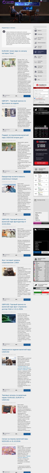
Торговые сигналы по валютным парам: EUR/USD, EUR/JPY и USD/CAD (24, 368)
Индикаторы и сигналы (41, 52)
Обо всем (40, 76)
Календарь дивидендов (40, 72)
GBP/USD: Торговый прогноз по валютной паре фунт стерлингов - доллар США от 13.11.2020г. (14, 307)
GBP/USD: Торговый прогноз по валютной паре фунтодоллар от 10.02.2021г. (14, 221)
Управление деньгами (40, 67)
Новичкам (40, 34)
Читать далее (27, 96)
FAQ (39, 79)
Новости (39, 30)
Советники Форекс (40, 57)
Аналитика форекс (40, 62)
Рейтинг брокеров (41, 42)
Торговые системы (40, 47)
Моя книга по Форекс (40, 38)
